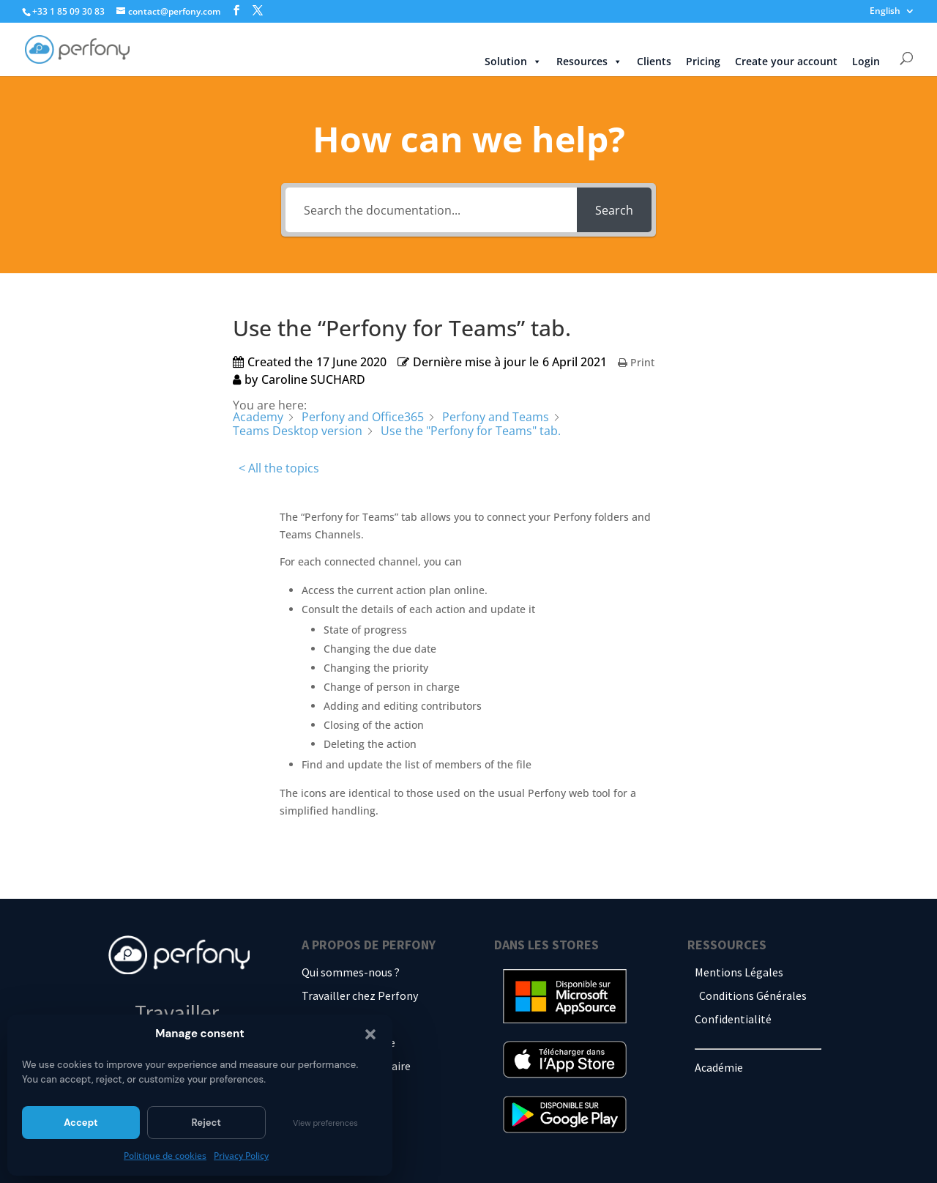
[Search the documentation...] (431, 210)
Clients (654, 61)
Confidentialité (733, 1019)
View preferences (325, 1123)
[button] (370, 1034)
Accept (80, 1122)
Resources (589, 61)
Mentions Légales (739, 972)
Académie (719, 1067)
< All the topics (279, 468)
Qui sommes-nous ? (351, 972)
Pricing (703, 61)
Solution (513, 61)
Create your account (786, 61)
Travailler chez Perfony (360, 995)
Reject (206, 1122)
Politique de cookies (165, 1155)
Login (866, 61)
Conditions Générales (753, 995)
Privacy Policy (241, 1155)
